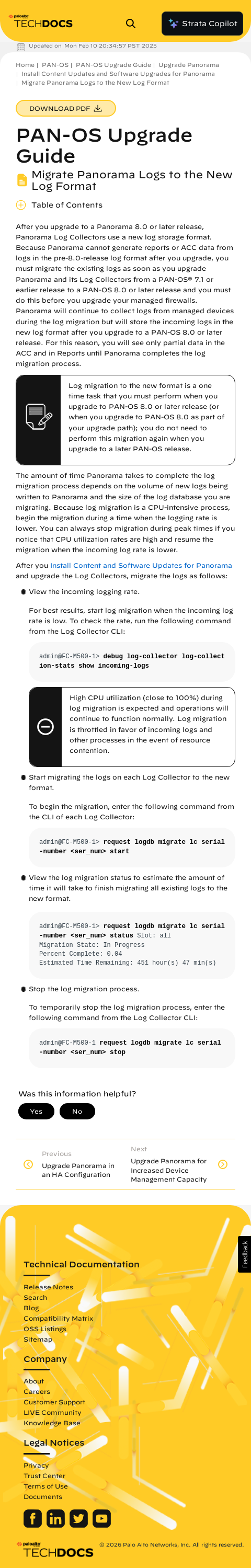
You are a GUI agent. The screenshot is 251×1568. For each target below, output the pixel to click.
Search (35, 1297)
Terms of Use (46, 1486)
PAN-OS (55, 64)
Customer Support (54, 1401)
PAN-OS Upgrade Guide (113, 64)
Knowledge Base (52, 1422)
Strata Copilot (202, 23)
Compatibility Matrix (58, 1318)
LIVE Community (53, 1412)
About (34, 1380)
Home (25, 64)
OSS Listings (45, 1328)
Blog (31, 1307)
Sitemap (38, 1339)
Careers (37, 1391)
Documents (43, 1496)
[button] (244, 1254)
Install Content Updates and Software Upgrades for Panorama (118, 73)
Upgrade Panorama (188, 64)
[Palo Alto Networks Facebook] (34, 1525)
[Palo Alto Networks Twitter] (80, 1525)
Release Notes (48, 1286)
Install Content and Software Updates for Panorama (141, 565)
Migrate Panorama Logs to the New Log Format (95, 82)
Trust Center (44, 1475)
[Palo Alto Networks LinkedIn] (57, 1525)
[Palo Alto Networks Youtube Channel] (102, 1525)
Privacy (36, 1465)
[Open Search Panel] (134, 23)
